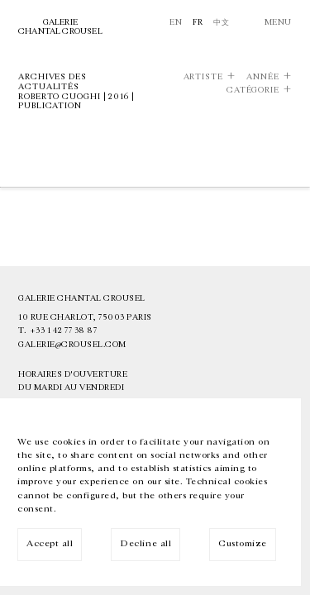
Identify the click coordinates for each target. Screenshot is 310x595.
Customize (242, 543)
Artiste (203, 77)
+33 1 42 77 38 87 (64, 331)
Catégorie (253, 90)
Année (262, 77)
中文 (221, 22)
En (175, 22)
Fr (198, 22)
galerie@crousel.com (72, 345)
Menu (278, 22)
